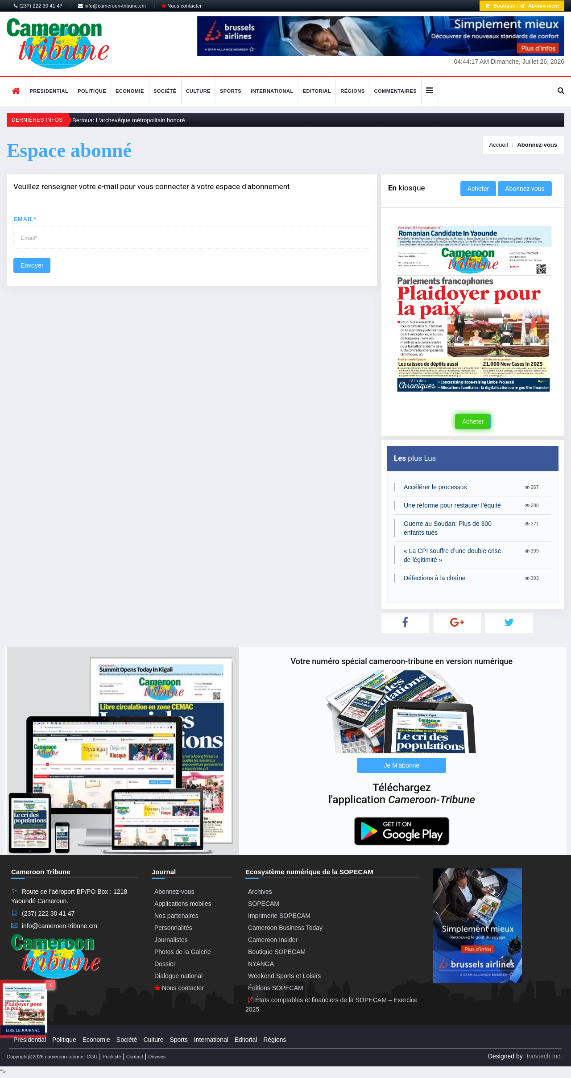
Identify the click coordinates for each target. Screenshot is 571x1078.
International (272, 91)
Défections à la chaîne (435, 578)
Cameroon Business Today (285, 927)
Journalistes (171, 939)
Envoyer (32, 265)
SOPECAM (263, 903)
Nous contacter (181, 5)
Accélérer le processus (435, 487)
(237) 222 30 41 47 (38, 5)
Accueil (498, 144)
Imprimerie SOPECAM (279, 915)
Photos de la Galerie (182, 951)
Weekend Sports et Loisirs (284, 975)
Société (165, 91)
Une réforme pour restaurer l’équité (452, 505)
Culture (198, 91)
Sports (230, 91)
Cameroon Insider (273, 939)
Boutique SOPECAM (277, 951)
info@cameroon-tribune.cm (112, 5)
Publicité (112, 1056)
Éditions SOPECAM (275, 987)
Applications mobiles (182, 903)
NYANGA (261, 963)
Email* (25, 219)
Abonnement (539, 5)
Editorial (317, 91)
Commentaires (395, 91)
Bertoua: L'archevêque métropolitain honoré (128, 120)
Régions (352, 91)
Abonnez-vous (537, 144)
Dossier (164, 963)
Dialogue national (178, 975)
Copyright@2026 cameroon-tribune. (46, 1056)
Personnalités (173, 927)
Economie (130, 91)
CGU (92, 1056)
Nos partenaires (176, 915)
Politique (92, 91)
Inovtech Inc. (544, 1056)
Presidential (49, 91)
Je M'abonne (402, 765)
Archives (260, 891)
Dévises (157, 1056)
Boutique (500, 5)
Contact (134, 1056)
